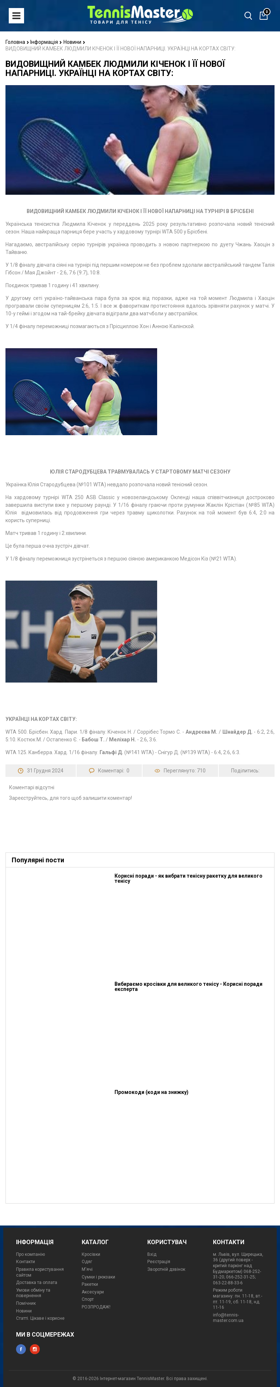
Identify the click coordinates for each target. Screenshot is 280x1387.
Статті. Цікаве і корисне (40, 1318)
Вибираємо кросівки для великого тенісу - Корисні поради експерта (188, 986)
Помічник (26, 1303)
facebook (21, 1349)
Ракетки (90, 1284)
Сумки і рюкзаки (98, 1277)
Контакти (25, 1261)
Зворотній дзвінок (166, 1269)
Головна (17, 42)
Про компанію (30, 1254)
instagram (35, 1349)
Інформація (46, 42)
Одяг (87, 1261)
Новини (74, 42)
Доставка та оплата (36, 1282)
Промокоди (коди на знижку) (151, 1092)
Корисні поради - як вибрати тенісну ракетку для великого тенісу (188, 878)
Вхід (151, 1254)
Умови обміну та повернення (33, 1293)
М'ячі (87, 1269)
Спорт (88, 1299)
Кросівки (91, 1254)
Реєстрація (158, 1261)
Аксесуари (93, 1292)
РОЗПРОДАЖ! (96, 1307)
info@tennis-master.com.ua (228, 1317)
